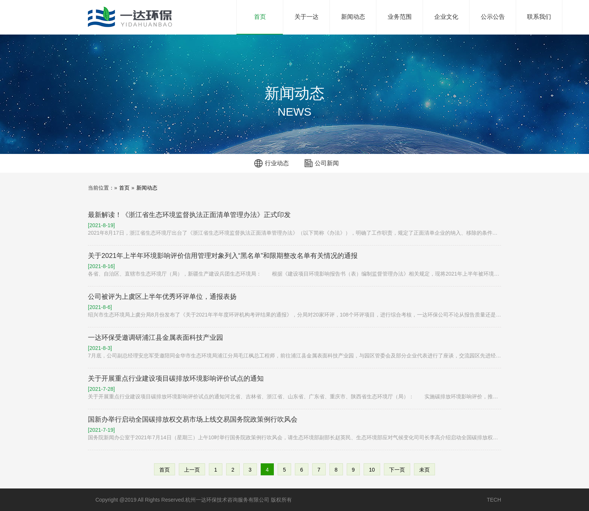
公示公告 (493, 17)
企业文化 (446, 17)
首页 (268, 10)
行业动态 (277, 163)
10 (372, 470)
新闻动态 (353, 17)
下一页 (397, 470)
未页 (424, 470)
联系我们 (539, 17)
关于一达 (306, 17)
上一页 (192, 470)
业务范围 (400, 17)
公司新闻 (327, 163)
